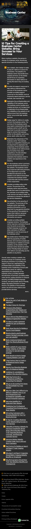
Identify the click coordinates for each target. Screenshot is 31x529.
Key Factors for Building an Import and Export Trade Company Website (17, 448)
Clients (4, 502)
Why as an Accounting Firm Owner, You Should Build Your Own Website (17, 386)
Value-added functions (9, 512)
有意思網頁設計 (19, 526)
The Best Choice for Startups (15, 305)
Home (3, 493)
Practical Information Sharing (11, 509)
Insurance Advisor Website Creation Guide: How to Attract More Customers (16, 441)
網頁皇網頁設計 (12, 526)
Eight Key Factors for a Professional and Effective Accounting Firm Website (14, 379)
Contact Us (5, 516)
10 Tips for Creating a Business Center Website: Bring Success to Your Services (16, 422)
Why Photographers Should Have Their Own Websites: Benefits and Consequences (17, 462)
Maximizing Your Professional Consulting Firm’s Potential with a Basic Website (17, 408)
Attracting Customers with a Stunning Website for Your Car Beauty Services (15, 415)
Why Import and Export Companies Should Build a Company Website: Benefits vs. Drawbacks (17, 455)
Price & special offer (8, 499)
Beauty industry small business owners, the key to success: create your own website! (17, 335)
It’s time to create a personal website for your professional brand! (15, 323)
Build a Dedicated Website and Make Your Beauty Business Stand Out (17, 342)
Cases (3, 496)
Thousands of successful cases (11, 506)
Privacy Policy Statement (9, 519)
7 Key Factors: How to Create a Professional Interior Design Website (16, 362)
